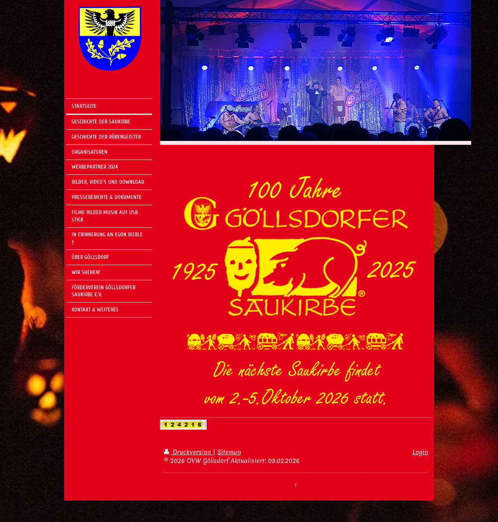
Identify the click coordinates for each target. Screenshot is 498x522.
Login (420, 452)
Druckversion (188, 452)
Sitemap (229, 452)
